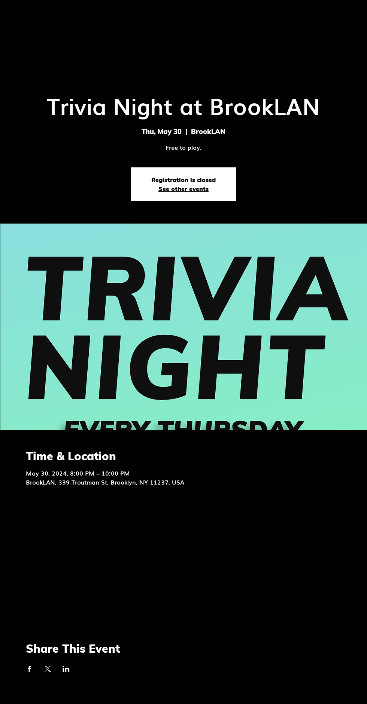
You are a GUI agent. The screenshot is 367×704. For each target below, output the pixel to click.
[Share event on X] (47, 669)
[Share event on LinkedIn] (66, 669)
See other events (183, 188)
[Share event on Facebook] (29, 669)
